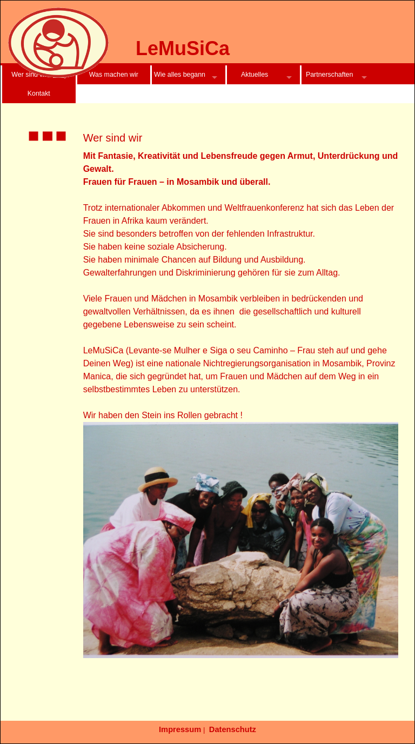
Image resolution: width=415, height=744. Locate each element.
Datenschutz (232, 729)
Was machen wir (113, 74)
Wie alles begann (179, 74)
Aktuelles (254, 74)
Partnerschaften (329, 74)
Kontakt (39, 93)
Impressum (180, 729)
